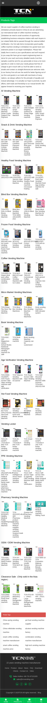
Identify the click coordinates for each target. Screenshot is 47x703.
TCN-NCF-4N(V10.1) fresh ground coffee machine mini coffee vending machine (40, 280)
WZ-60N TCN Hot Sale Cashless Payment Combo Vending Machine (6, 145)
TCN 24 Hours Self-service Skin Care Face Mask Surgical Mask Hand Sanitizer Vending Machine (40, 478)
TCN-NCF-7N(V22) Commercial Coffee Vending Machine (28, 278)
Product (14, 668)
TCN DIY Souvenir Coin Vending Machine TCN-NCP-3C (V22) (18, 562)
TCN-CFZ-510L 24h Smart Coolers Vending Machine (16, 110)
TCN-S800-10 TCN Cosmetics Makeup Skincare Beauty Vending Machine (40, 564)
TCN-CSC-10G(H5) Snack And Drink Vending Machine (40, 143)
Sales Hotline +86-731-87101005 (25, 676)
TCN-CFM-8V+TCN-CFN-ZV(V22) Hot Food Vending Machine (6, 413)
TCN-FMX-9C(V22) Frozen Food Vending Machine (17, 243)
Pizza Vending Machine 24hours (38, 411)
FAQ (31, 668)
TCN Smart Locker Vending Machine (28, 442)
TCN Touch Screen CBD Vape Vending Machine (29, 378)
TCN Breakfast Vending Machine (27, 411)
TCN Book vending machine (16, 339)
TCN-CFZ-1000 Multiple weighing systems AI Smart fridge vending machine (29, 111)
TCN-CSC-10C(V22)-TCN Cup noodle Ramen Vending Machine (28, 563)
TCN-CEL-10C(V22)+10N (6, 176)
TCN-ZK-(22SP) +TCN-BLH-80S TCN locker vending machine (5, 444)
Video (32, 671)
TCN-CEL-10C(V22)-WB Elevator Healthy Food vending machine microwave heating (29, 182)
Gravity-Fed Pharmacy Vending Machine (28, 515)
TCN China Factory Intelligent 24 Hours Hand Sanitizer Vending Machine (17, 476)
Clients (15, 671)
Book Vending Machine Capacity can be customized (29, 341)
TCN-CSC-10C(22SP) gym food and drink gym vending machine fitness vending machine (29, 147)
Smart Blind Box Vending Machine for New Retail (40, 212)
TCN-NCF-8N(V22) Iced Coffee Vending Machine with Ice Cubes (17, 278)
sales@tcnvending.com (25, 679)
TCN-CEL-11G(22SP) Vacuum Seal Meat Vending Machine (18, 179)
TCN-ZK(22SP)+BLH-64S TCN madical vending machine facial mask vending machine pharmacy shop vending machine (7, 481)
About (20, 668)
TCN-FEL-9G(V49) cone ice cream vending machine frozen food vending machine (6, 246)
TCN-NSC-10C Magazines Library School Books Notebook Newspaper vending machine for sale (6, 345)
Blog (39, 693)
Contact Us (24, 671)
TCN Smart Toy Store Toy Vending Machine (6, 310)
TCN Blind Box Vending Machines (17, 309)
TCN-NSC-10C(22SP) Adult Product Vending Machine (6, 561)
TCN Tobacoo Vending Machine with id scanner (18, 378)
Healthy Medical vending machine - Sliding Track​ (40, 511)
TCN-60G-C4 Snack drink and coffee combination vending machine (6, 278)
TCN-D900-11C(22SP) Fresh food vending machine (5, 598)
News (26, 668)
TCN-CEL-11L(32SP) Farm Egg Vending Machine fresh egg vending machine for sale (40, 182)
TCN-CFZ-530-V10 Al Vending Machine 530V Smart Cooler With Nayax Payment (39, 112)
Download (38, 668)
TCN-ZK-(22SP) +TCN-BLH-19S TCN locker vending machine (39, 444)
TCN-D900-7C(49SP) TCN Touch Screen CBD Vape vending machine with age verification (6, 381)
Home (7, 668)
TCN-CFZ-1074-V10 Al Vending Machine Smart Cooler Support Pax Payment (6, 111)
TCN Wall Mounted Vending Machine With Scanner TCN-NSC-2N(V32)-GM (40, 380)
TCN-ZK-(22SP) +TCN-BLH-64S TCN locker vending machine (17, 444)
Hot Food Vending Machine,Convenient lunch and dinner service (20, 412)
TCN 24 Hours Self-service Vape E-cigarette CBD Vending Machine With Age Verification (29, 477)
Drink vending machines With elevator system (40, 310)
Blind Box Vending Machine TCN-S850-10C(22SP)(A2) (17, 214)
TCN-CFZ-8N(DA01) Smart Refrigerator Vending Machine (17, 599)
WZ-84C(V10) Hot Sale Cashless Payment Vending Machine (18, 144)
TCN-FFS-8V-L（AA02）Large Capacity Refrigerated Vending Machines (29, 600)
